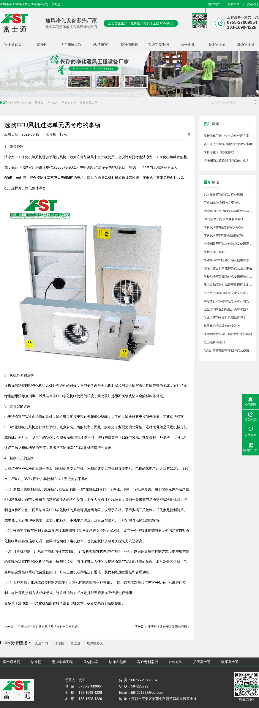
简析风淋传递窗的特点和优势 (223, 227)
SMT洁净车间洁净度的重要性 (223, 219)
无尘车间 (41, 643)
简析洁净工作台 (214, 252)
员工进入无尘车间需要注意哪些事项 (228, 144)
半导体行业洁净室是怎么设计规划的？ (229, 301)
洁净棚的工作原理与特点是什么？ (226, 160)
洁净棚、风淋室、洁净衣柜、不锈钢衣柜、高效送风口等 (60, 102)
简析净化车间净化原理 (219, 152)
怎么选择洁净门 (214, 342)
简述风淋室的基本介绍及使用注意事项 (229, 260)
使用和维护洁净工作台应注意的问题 (228, 334)
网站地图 (214, 4)
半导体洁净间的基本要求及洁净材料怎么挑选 (47, 626)
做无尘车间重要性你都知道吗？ (225, 317)
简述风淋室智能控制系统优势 (223, 235)
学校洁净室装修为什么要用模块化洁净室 (231, 276)
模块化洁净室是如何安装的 (222, 325)
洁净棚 (59, 643)
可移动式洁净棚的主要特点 (222, 202)
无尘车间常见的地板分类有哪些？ (226, 309)
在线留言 (233, 4)
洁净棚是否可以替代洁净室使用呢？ (228, 243)
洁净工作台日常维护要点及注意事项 (228, 268)
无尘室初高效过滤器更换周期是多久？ (229, 284)
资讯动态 (253, 4)
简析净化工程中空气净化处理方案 (226, 135)
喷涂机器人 (95, 643)
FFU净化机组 (25, 157)
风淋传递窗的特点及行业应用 (223, 194)
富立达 (75, 643)
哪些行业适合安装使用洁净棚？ (169, 626)
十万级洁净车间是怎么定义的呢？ (226, 293)
